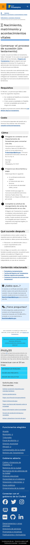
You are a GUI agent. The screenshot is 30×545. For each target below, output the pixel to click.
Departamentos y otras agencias (12, 524)
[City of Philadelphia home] (15, 6)
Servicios (6, 13)
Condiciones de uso (8, 541)
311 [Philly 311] (7, 353)
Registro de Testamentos (13, 452)
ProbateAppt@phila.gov (13, 152)
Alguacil (6, 446)
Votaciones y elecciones (12, 482)
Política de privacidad (10, 543)
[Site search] (27, 6)
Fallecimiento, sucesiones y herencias (11, 18)
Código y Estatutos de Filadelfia (12, 463)
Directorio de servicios (12, 528)
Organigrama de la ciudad (13, 488)
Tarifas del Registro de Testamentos (16, 273)
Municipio (7, 434)
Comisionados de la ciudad (14, 450)
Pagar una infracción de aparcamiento (14, 397)
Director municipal (10, 443)
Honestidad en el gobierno (14, 479)
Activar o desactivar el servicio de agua (14, 418)
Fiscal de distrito (10, 440)
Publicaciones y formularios (14, 534)
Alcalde (6, 431)
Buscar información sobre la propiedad (14, 409)
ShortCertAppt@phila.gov (10, 297)
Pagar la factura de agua (10, 401)
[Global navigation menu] (3, 6)
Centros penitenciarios (9, 394)
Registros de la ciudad (12, 468)
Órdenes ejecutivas (10, 476)
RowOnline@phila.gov (9, 318)
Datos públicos (9, 485)
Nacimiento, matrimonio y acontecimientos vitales (14, 14)
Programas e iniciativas (12, 531)
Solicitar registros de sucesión (14, 275)
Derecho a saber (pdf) (21, 541)
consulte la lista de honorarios (10, 125)
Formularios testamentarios (13, 271)
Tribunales (7, 437)
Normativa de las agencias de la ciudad (15, 472)
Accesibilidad (22, 543)
